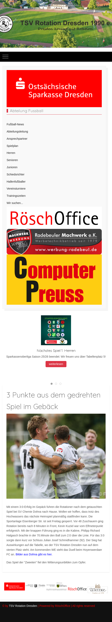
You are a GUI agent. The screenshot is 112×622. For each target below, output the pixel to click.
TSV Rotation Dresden (23, 605)
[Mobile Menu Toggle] (5, 57)
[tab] (52, 384)
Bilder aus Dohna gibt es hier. (34, 554)
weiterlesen (56, 364)
